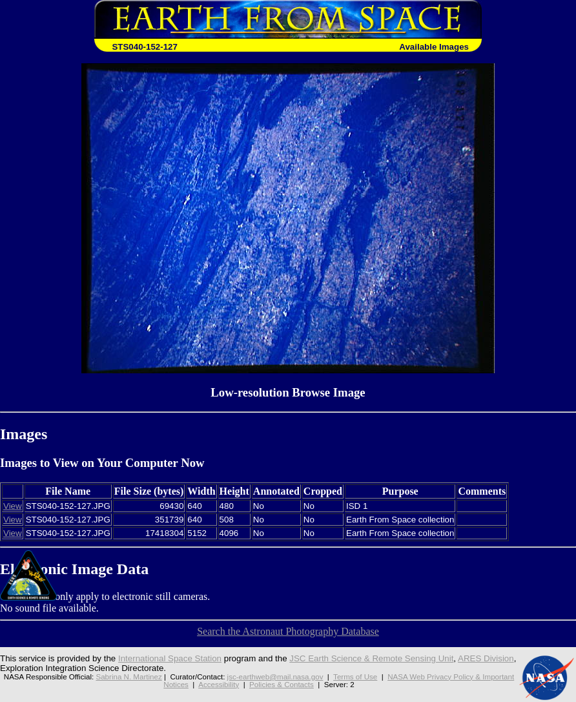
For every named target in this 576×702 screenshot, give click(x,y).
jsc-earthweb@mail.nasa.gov (275, 677)
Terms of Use (355, 677)
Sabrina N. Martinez (128, 677)
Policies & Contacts (281, 684)
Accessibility (218, 684)
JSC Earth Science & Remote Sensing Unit (371, 658)
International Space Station (169, 658)
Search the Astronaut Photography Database (288, 631)
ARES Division (486, 658)
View (12, 506)
